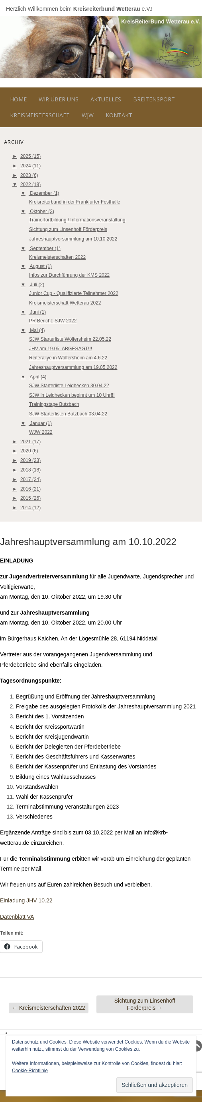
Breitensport (154, 99)
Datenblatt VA (17, 917)
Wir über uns (58, 99)
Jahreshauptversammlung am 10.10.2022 (73, 239)
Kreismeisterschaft (40, 115)
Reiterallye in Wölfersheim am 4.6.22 (68, 358)
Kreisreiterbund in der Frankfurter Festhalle (74, 202)
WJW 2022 (41, 432)
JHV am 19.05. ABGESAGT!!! (60, 348)
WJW (88, 115)
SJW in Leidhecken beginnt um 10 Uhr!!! (72, 395)
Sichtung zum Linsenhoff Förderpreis (68, 229)
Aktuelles (105, 99)
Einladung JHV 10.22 (26, 900)
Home (18, 99)
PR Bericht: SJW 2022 (52, 321)
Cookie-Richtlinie (30, 1070)
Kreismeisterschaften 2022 (57, 257)
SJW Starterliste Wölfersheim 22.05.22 (70, 339)
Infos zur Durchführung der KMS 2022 (69, 275)
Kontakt (119, 115)
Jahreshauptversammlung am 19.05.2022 (73, 367)
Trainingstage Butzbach (54, 404)
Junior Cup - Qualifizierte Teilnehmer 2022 (73, 293)
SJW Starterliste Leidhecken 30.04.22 (69, 385)
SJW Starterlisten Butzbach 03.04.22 (68, 414)
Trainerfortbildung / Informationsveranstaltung (77, 220)
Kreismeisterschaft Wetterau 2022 (65, 303)
